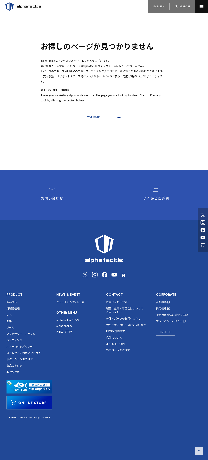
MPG (9, 315)
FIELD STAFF (64, 331)
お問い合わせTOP (117, 302)
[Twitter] (202, 215)
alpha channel (64, 326)
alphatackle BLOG (67, 320)
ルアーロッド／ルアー (19, 346)
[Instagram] (202, 222)
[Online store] (202, 245)
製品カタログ (14, 365)
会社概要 (161, 302)
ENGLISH (158, 6)
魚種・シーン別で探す (19, 359)
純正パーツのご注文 (118, 350)
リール (10, 327)
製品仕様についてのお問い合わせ (126, 325)
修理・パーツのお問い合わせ (123, 318)
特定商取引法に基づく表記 (172, 315)
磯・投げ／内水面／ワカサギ (23, 353)
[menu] (201, 6)
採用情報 (161, 308)
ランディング (14, 340)
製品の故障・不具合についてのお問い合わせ (124, 310)
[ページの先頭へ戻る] (199, 451)
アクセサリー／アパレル (21, 334)
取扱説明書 (13, 372)
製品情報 (11, 302)
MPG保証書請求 (115, 331)
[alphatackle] (104, 249)
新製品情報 (13, 308)
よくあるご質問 (115, 344)
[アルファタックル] (23, 6)
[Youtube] (202, 237)
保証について (114, 337)
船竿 (9, 321)
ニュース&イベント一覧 (70, 302)
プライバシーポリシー (169, 321)
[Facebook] (202, 230)
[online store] (29, 402)
